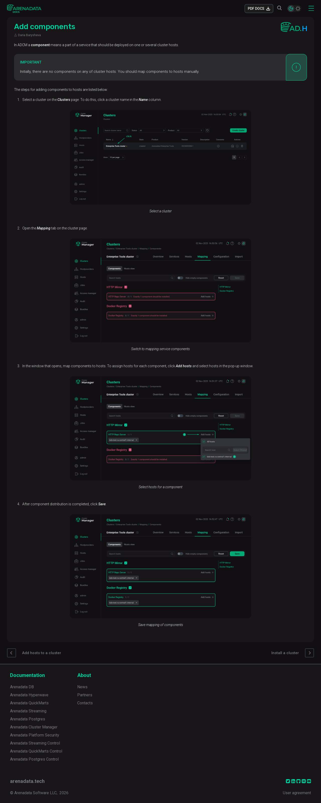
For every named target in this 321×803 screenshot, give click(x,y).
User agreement (297, 792)
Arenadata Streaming (28, 711)
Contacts (85, 703)
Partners (84, 695)
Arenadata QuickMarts (29, 703)
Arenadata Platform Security (34, 735)
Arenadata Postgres (27, 719)
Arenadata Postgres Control (34, 759)
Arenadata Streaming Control (35, 743)
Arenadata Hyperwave (29, 695)
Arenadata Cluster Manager (33, 727)
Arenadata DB (22, 687)
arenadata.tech (27, 781)
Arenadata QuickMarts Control (36, 751)
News (82, 687)
